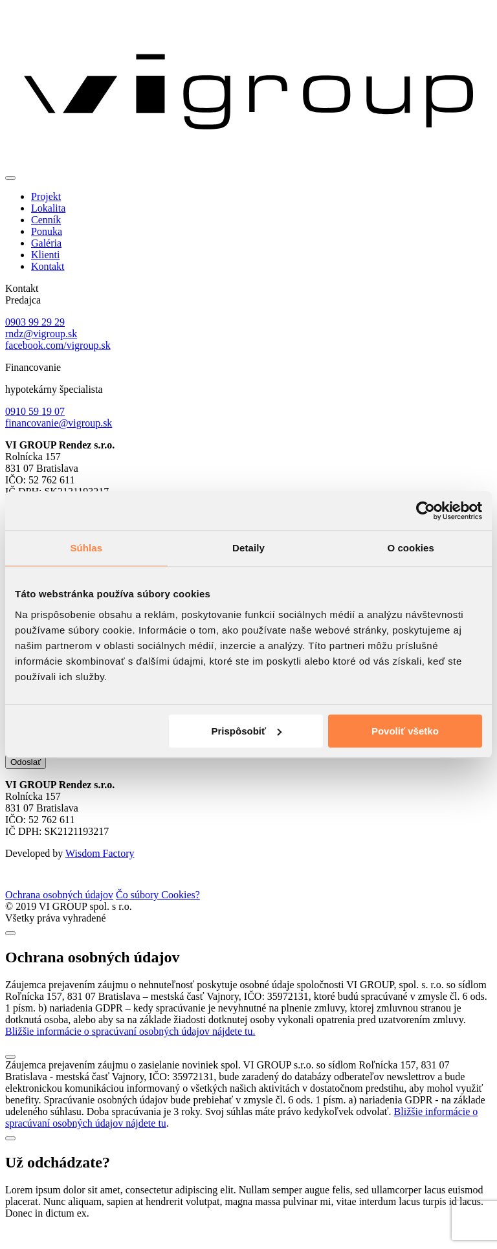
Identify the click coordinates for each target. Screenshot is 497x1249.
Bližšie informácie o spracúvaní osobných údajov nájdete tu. (130, 1050)
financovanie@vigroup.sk (58, 422)
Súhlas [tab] (86, 547)
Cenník (46, 219)
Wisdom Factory (99, 872)
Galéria (46, 243)
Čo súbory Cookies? (158, 914)
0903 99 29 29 (35, 321)
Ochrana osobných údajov (59, 914)
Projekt (46, 196)
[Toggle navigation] (10, 178)
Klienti (45, 254)
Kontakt (48, 266)
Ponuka (46, 231)
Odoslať (25, 781)
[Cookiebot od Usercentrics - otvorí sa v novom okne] (425, 510)
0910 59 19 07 (35, 411)
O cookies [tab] (410, 547)
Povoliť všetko (405, 730)
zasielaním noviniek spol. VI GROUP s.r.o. (160, 768)
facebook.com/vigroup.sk (58, 345)
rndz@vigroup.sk (41, 333)
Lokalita (48, 208)
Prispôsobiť (247, 730)
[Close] (10, 953)
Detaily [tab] (248, 547)
